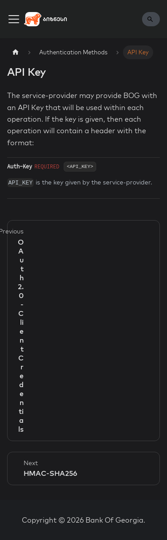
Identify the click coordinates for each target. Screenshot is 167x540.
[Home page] (15, 52)
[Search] (151, 19)
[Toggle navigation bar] (13, 19)
